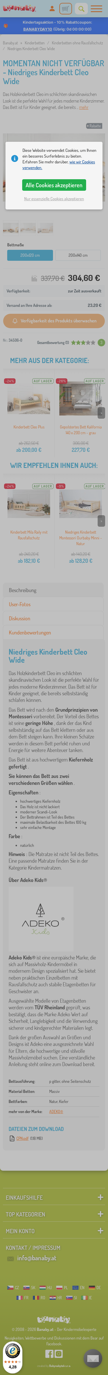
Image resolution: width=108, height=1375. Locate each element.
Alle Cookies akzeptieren (54, 185)
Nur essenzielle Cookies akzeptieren (54, 198)
